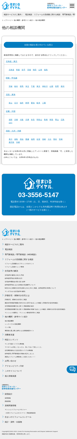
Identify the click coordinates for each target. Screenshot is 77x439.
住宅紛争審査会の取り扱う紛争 (15, 281)
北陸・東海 (10, 95)
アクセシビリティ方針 (14, 366)
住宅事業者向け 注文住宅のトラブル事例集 (19, 350)
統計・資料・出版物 (13, 422)
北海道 (11, 70)
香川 (10, 139)
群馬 (22, 86)
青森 (18, 70)
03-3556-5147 (38, 194)
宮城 (29, 70)
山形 (40, 70)
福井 (22, 103)
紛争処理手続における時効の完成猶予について (20, 285)
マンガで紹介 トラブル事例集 (14, 344)
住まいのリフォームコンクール (18, 417)
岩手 (23, 70)
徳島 (16, 139)
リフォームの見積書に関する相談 (47, 14)
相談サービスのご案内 (12, 14)
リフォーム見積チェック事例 (14, 267)
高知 (22, 139)
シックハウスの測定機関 (13, 324)
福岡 (33, 139)
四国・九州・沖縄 (13, 131)
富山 (10, 103)
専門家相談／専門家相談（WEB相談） (21, 254)
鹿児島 (11, 142)
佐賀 (38, 139)
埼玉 (27, 86)
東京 (38, 86)
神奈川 (45, 86)
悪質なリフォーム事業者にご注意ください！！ (20, 357)
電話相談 (28, 14)
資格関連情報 (10, 405)
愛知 (33, 103)
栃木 (16, 86)
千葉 (33, 86)
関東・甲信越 (11, 78)
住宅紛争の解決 (11, 271)
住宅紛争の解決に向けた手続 (14, 275)
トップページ (7, 20)
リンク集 (8, 327)
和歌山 (39, 120)
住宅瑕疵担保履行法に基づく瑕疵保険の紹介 (19, 306)
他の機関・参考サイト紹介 (23, 20)
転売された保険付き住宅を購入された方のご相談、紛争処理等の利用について (30, 288)
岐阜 (38, 103)
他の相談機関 (40, 20)
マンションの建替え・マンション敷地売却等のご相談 (22, 312)
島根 (46, 120)
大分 (49, 139)
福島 (46, 70)
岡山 (57, 120)
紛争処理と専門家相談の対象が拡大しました (19, 353)
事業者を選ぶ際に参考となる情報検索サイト (19, 330)
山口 (10, 123)
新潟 (62, 86)
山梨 (51, 86)
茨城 (10, 86)
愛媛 (27, 139)
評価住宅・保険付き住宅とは (17, 295)
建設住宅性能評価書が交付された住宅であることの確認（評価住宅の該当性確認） (32, 303)
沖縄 (18, 142)
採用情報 (8, 398)
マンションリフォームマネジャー (16, 409)
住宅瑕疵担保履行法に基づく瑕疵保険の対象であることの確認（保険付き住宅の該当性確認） (35, 309)
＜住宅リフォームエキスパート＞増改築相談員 (20, 413)
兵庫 (27, 120)
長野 (57, 86)
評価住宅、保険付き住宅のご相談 (16, 299)
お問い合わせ (10, 361)
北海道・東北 (11, 61)
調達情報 (8, 401)
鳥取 (51, 120)
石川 (16, 103)
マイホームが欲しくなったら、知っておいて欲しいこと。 (24, 347)
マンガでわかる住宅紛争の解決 (15, 291)
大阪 (22, 120)
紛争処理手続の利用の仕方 (13, 278)
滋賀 (10, 120)
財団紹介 (8, 394)
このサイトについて (13, 371)
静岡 (27, 103)
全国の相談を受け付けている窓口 (38, 45)
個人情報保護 (10, 376)
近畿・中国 (10, 111)
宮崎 (61, 139)
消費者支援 (9, 335)
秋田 (35, 70)
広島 (62, 120)
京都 (16, 120)
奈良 (33, 120)
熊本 (55, 139)
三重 (44, 103)
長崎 (44, 139)
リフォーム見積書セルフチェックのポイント (19, 263)
